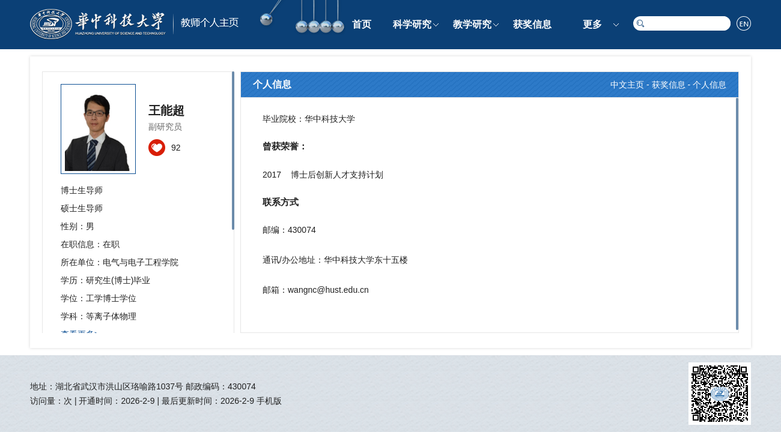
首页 (361, 24)
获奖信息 (532, 24)
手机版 (269, 401)
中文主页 (627, 84)
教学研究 (472, 24)
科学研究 (412, 24)
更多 (592, 24)
